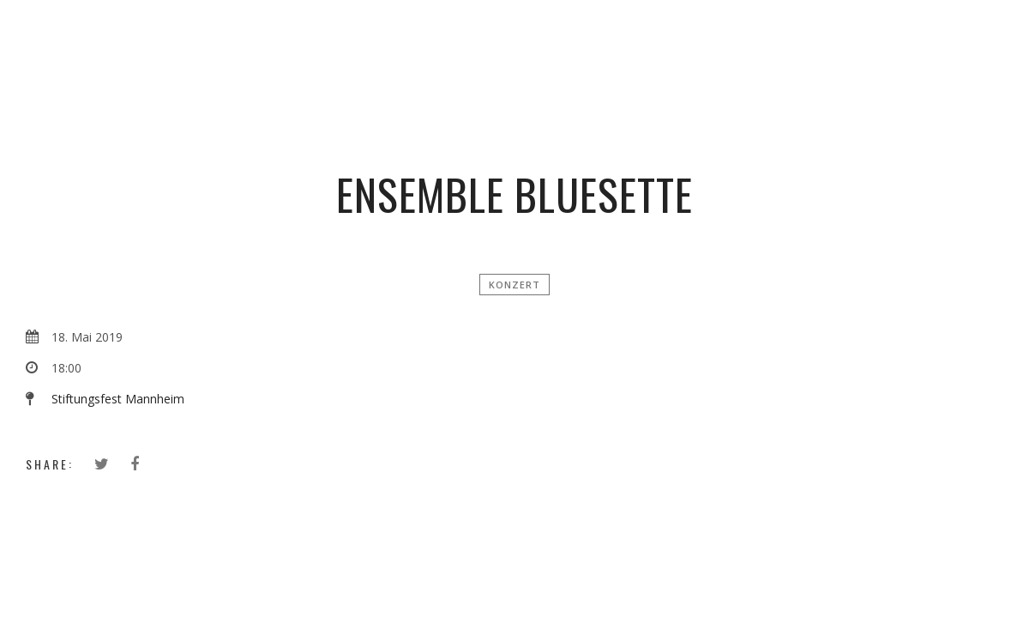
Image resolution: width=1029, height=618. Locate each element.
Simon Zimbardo (521, 39)
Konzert (514, 284)
